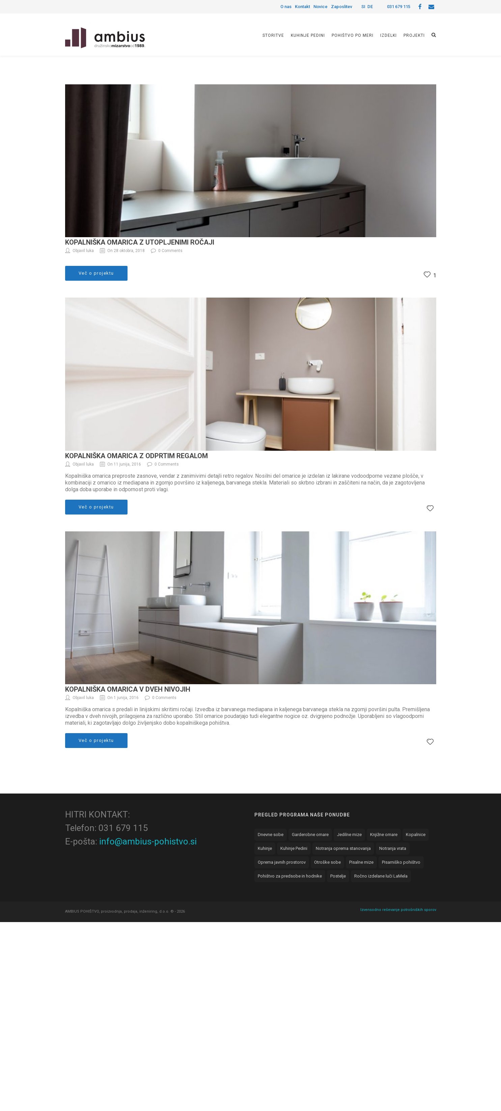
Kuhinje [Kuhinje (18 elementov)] (265, 848)
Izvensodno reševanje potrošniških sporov (398, 910)
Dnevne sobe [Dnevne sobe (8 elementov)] (270, 834)
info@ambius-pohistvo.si (148, 841)
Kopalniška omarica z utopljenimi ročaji (139, 242)
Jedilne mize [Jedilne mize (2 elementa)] (349, 834)
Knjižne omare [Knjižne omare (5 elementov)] (383, 834)
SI (363, 6)
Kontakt (302, 6)
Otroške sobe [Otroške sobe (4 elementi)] (327, 862)
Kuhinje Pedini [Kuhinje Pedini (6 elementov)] (293, 848)
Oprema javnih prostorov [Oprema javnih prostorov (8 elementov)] (282, 862)
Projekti (414, 35)
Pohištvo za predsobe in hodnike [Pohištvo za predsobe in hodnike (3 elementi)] (290, 876)
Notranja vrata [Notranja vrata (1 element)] (392, 848)
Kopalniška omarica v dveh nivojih (127, 689)
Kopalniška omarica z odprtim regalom (136, 456)
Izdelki (388, 35)
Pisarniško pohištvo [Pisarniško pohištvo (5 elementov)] (401, 862)
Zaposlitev (341, 6)
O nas (285, 6)
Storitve (273, 35)
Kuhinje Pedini (308, 35)
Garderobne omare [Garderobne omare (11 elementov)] (310, 834)
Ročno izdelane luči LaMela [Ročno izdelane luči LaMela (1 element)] (381, 876)
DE (370, 6)
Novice (320, 6)
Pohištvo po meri (352, 35)
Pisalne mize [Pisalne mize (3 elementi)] (361, 862)
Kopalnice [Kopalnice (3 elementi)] (415, 834)
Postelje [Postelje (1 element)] (338, 876)
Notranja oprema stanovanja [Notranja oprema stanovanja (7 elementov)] (343, 848)
